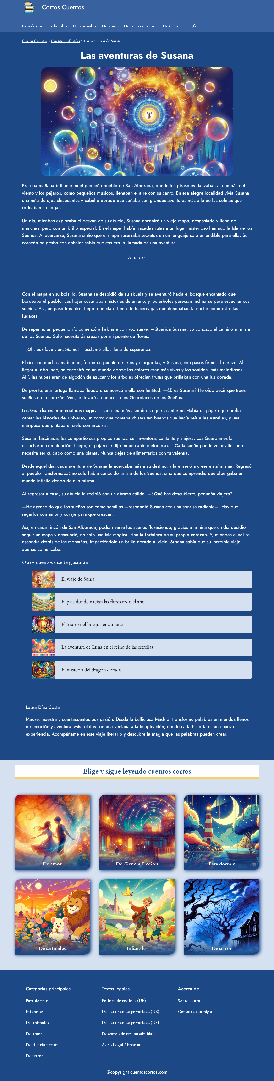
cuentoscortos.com (148, 1072)
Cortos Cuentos (63, 7)
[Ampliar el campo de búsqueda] (194, 26)
